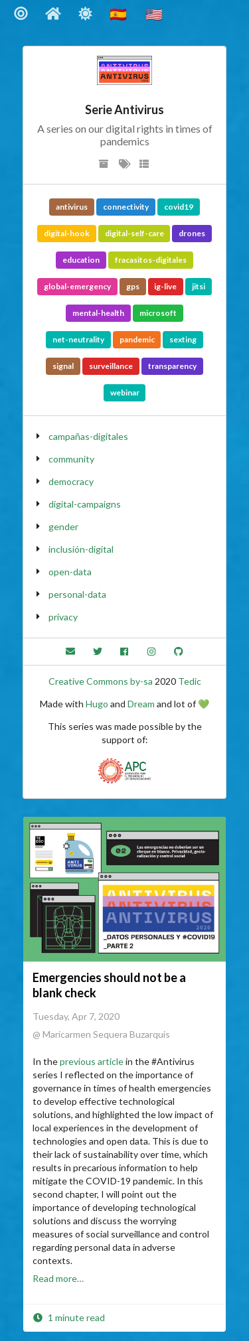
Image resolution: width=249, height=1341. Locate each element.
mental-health (98, 313)
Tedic (189, 681)
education (81, 260)
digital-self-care (134, 233)
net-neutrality (78, 339)
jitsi (198, 286)
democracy (71, 481)
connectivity (126, 207)
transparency (172, 366)
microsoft (158, 313)
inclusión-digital (81, 549)
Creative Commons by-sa (100, 681)
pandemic (137, 339)
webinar (124, 392)
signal (63, 366)
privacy (63, 616)
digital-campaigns (84, 504)
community (71, 458)
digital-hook (67, 233)
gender (63, 526)
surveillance (111, 366)
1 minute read (69, 1317)
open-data (70, 571)
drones (192, 233)
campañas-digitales (88, 436)
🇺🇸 (155, 13)
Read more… (58, 1278)
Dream (141, 703)
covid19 (178, 207)
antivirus (72, 207)
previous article (92, 1061)
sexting (183, 339)
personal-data (77, 594)
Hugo (97, 703)
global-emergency (77, 286)
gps (132, 286)
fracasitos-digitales (151, 260)
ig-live (165, 286)
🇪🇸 (119, 13)
